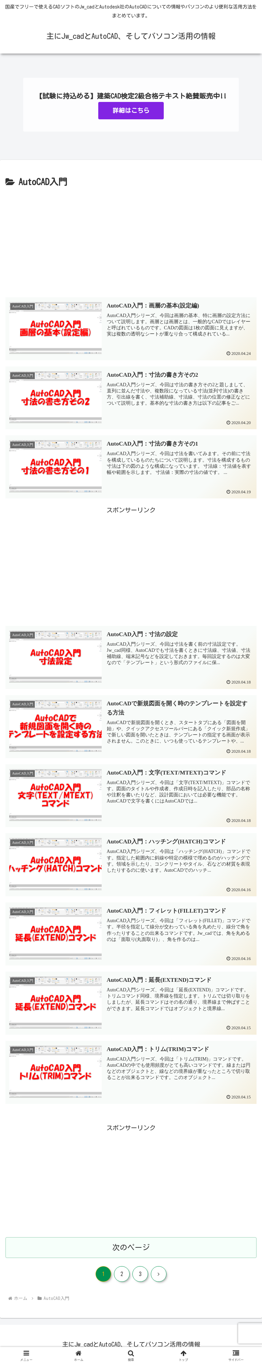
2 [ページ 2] (121, 1274)
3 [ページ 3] (140, 1274)
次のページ (131, 1247)
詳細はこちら (131, 110)
